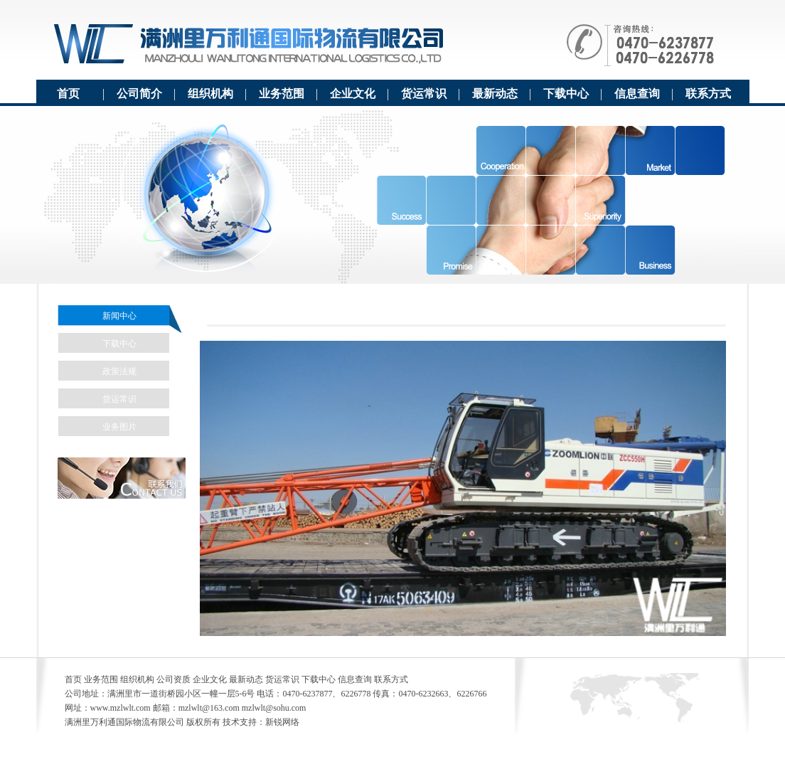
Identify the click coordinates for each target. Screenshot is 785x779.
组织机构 (210, 94)
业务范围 (281, 94)
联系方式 (708, 94)
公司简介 (139, 94)
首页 (68, 94)
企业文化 (352, 94)
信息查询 (637, 94)
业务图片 (119, 427)
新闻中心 (119, 316)
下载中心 (566, 94)
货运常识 (424, 94)
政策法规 (119, 371)
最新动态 (495, 94)
